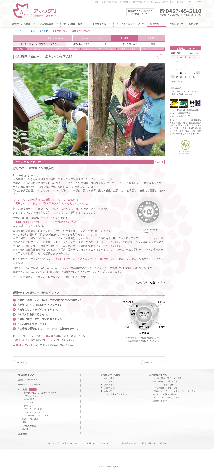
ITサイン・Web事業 (33, 409)
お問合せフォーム (158, 375)
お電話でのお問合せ (110, 375)
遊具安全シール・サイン (72, 443)
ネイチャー (152, 49)
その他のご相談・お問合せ (165, 395)
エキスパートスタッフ (34, 412)
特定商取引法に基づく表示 (132, 443)
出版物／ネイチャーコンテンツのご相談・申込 (174, 391)
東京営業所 (109, 382)
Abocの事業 (56, 49)
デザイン (87, 49)
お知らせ (163, 443)
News (92, 38)
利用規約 (91, 443)
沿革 (106, 44)
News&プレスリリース (29, 384)
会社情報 (31, 31)
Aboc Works (55, 38)
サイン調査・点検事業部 (115, 395)
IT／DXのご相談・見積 (163, 385)
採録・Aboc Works (27, 380)
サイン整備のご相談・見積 (165, 382)
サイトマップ (53, 443)
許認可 (154, 44)
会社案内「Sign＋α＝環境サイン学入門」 (41, 393)
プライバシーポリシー (108, 443)
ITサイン (105, 49)
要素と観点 (72, 49)
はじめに (19, 49)
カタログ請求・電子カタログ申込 (168, 378)
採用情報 (151, 38)
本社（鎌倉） (110, 378)
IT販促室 (108, 391)
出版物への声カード (162, 401)
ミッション (37, 49)
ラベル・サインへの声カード (166, 398)
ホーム (18, 31)
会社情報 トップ (26, 375)
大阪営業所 (109, 385)
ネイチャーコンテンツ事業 (36, 416)
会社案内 (39, 44)
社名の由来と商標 (81, 44)
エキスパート (128, 49)
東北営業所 (109, 388)
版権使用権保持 (130, 44)
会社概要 (44, 31)
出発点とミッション (151, 363)
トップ (25, 38)
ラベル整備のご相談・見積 (165, 388)
